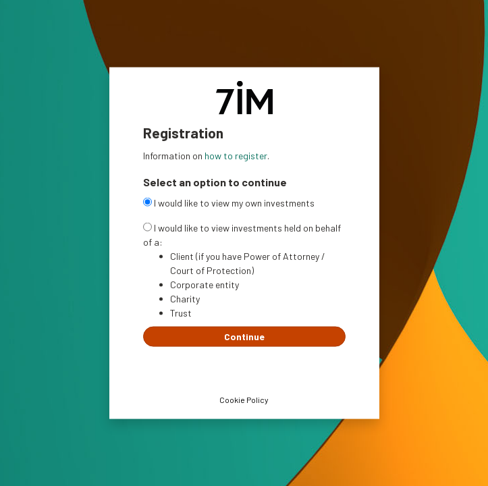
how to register (236, 155)
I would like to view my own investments (229, 202)
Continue (244, 336)
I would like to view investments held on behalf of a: (242, 234)
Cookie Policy (244, 399)
